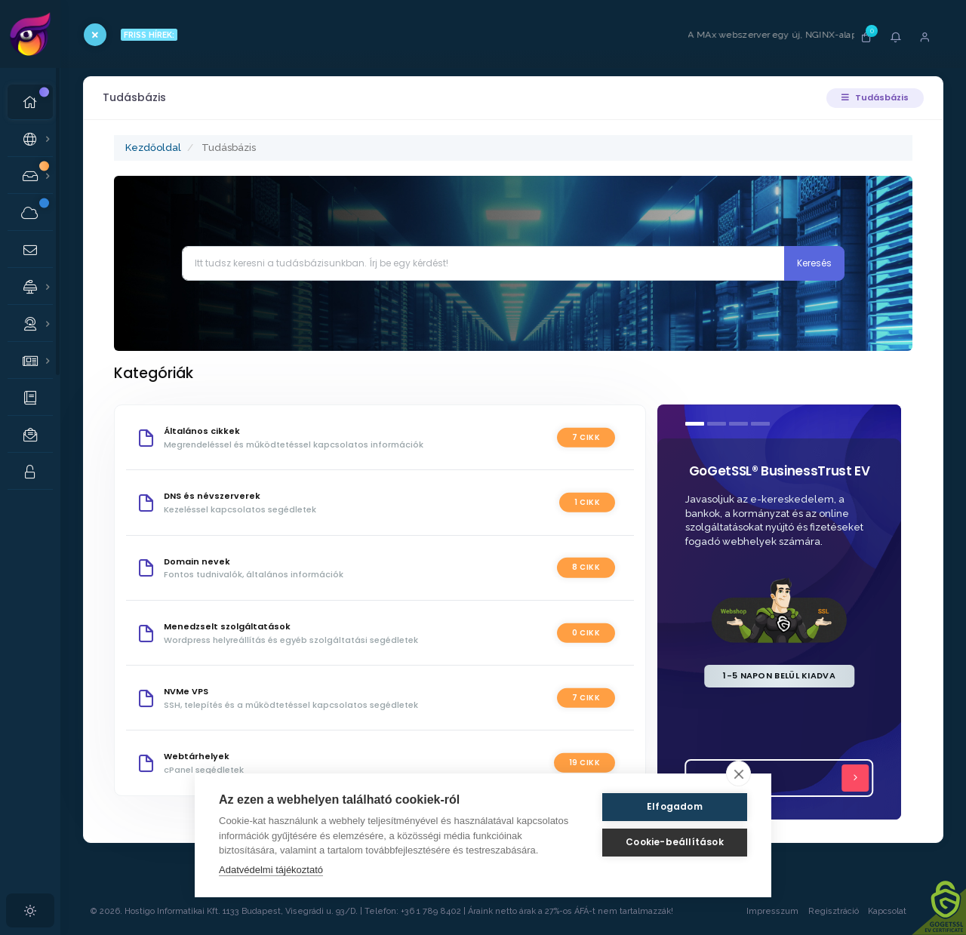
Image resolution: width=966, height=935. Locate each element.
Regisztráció (833, 911)
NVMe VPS (186, 691)
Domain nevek (197, 561)
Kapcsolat (902, 911)
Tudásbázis (875, 97)
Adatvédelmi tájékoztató (271, 869)
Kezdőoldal (153, 147)
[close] (738, 773)
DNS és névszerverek (212, 496)
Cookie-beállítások (675, 841)
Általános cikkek (202, 431)
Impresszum (772, 911)
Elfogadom (675, 806)
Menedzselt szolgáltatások (227, 626)
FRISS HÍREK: (149, 34)
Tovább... (783, 778)
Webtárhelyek (196, 756)
